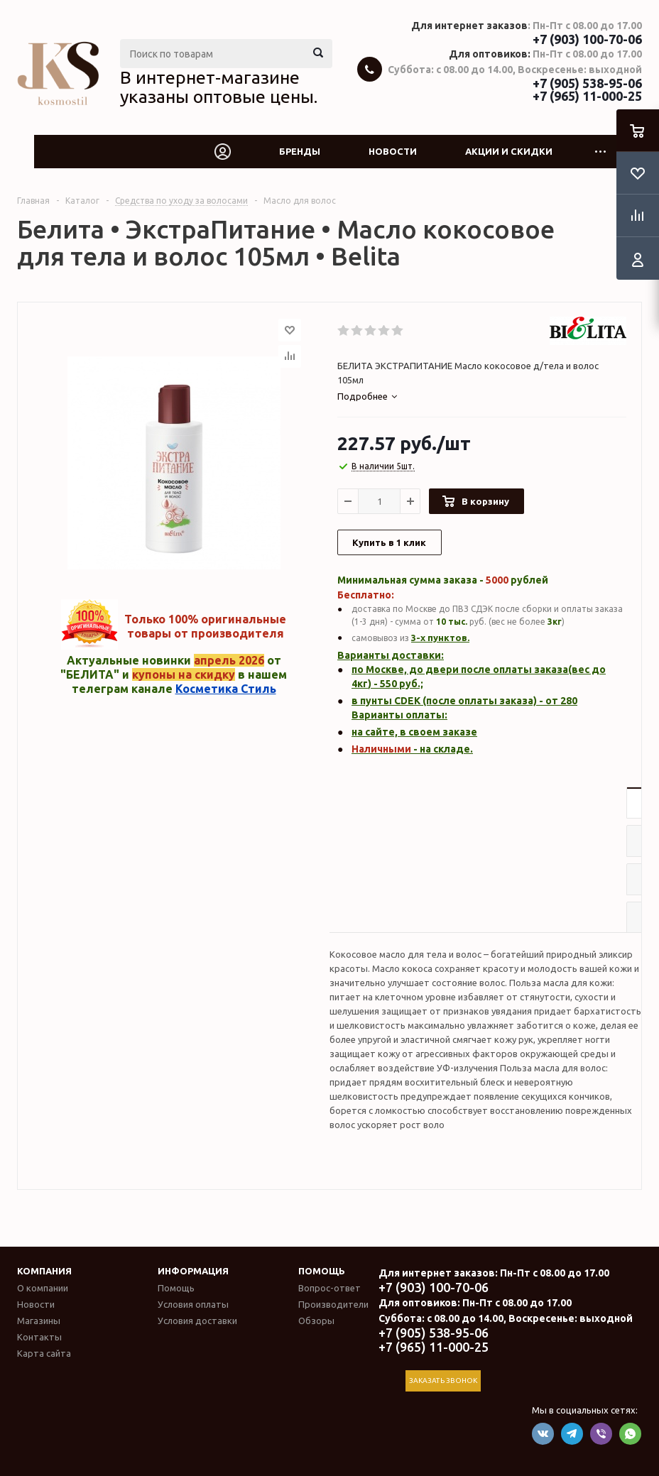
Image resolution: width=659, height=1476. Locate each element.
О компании (42, 1288)
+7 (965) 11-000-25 (587, 95)
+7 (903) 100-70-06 (587, 39)
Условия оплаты (193, 1304)
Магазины (38, 1320)
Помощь (321, 1271)
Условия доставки (197, 1320)
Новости (393, 151)
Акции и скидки (508, 151)
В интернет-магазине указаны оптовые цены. (218, 87)
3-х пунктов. (440, 638)
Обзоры (316, 1320)
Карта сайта (44, 1353)
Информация (193, 1271)
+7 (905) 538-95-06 (587, 83)
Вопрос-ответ (329, 1288)
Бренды (299, 151)
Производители (333, 1304)
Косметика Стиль (225, 688)
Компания (44, 1271)
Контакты (39, 1337)
